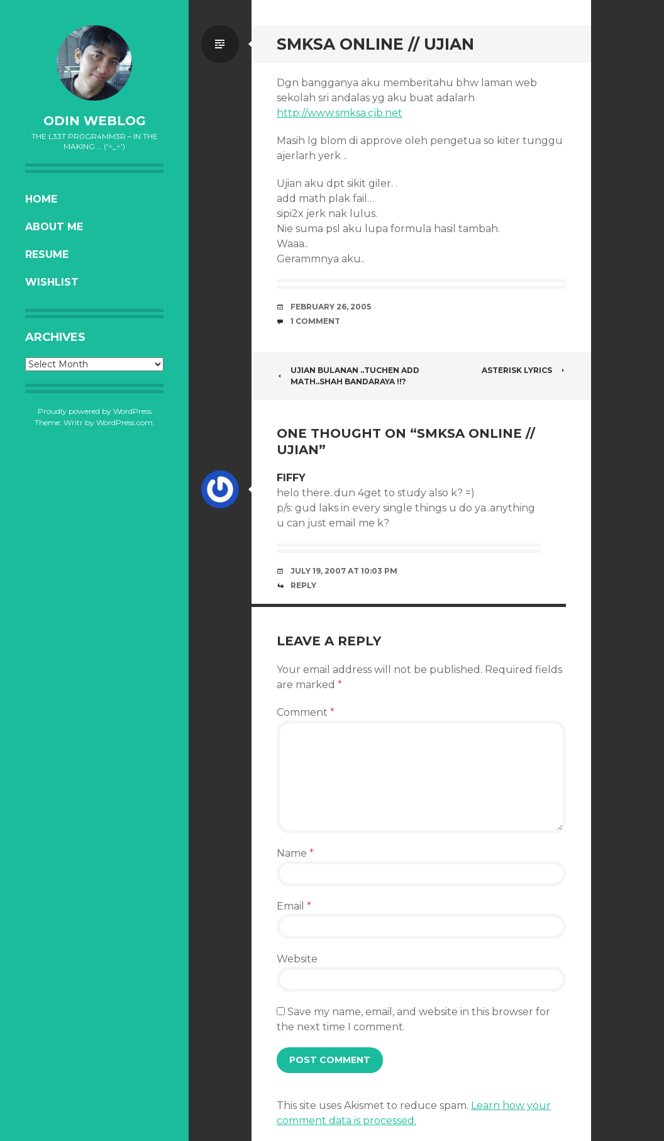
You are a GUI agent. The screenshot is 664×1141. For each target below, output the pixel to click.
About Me (54, 227)
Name (295, 853)
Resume (47, 254)
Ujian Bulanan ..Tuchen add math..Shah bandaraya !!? (348, 375)
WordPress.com (124, 422)
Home (41, 199)
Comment (306, 712)
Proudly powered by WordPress (95, 411)
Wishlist (52, 282)
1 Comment (315, 321)
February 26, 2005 (330, 306)
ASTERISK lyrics (524, 370)
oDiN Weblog (94, 120)
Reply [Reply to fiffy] (303, 585)
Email (294, 906)
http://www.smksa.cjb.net (339, 113)
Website (297, 959)
